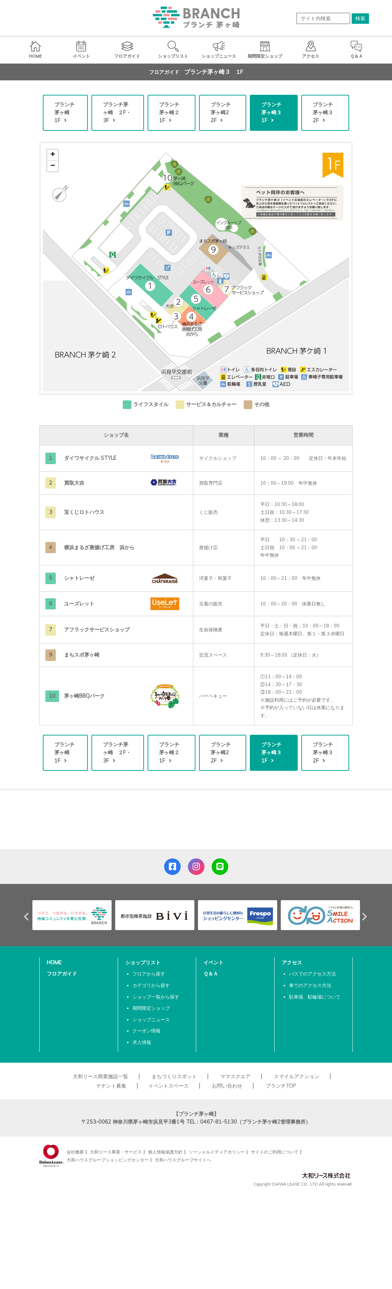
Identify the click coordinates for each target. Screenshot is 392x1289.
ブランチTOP (281, 1086)
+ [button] (52, 155)
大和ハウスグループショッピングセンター (108, 1160)
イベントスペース (168, 1086)
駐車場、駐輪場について (315, 997)
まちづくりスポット (174, 1076)
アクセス (292, 962)
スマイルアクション (296, 1076)
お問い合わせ (227, 1086)
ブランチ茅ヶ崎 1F (64, 112)
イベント (213, 962)
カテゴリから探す (151, 985)
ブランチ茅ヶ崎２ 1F (171, 112)
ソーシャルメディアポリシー (217, 1152)
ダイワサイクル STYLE (90, 458)
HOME (54, 962)
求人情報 (141, 1042)
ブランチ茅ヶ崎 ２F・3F (117, 112)
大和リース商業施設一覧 (100, 1076)
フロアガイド (62, 973)
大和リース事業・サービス (116, 1152)
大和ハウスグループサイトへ (183, 1160)
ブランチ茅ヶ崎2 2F (222, 112)
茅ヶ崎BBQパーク (84, 696)
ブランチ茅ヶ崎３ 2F (325, 112)
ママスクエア (235, 1076)
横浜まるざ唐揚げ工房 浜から (99, 547)
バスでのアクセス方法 (312, 974)
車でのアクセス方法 (310, 985)
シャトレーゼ (81, 578)
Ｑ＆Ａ (210, 973)
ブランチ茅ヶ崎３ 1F (274, 112)
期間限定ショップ (151, 1008)
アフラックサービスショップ (97, 629)
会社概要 (75, 1152)
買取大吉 (74, 483)
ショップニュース (151, 1019)
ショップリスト (143, 962)
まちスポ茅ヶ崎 (81, 655)
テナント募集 (111, 1086)
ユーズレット (79, 603)
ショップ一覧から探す (155, 997)
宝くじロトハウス (84, 512)
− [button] (52, 166)
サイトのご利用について (274, 1152)
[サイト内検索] (323, 18)
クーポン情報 (146, 1031)
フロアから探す (148, 974)
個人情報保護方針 (165, 1152)
